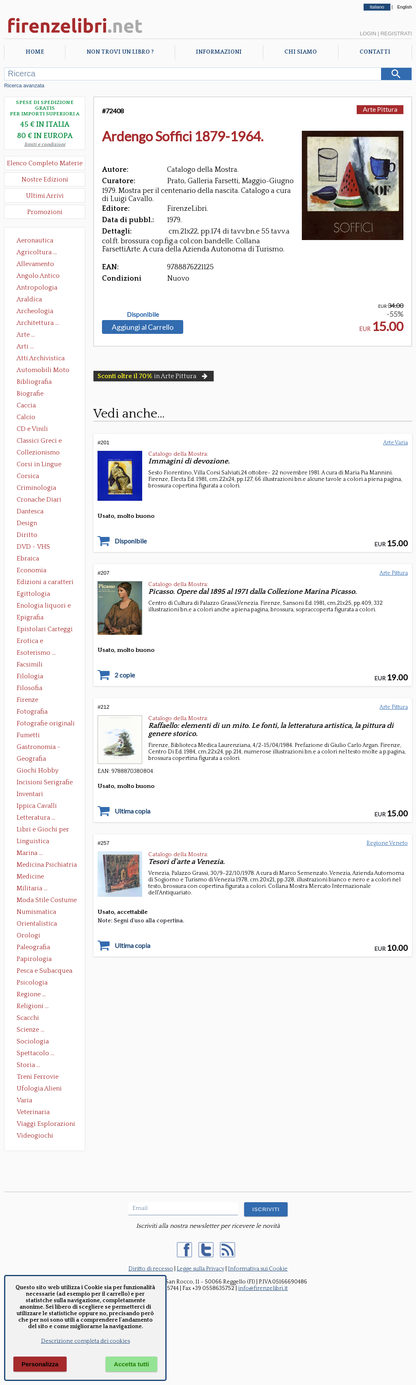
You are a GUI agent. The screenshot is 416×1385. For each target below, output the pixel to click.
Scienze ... (30, 1029)
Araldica (29, 299)
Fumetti (28, 735)
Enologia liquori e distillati (44, 606)
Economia (31, 570)
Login (368, 33)
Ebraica (28, 558)
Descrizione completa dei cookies (85, 1341)
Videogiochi (35, 1135)
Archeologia (35, 311)
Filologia (30, 676)
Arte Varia (395, 442)
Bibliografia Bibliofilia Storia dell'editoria (41, 382)
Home (35, 52)
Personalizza (40, 1364)
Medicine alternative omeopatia (33, 877)
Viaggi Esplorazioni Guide (46, 1124)
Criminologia (36, 487)
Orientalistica (37, 923)
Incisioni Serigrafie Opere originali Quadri (45, 783)
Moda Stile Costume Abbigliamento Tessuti (47, 900)
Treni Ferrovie (37, 1076)
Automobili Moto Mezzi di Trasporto (45, 370)
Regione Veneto (387, 843)
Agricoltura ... (37, 252)
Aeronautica (35, 240)
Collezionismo (38, 452)
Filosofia (29, 688)
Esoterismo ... (36, 652)
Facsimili (30, 664)
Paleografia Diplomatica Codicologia (35, 948)
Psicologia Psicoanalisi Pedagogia (34, 983)
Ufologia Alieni (39, 1088)
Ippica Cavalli (37, 805)
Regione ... (31, 994)
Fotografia (32, 711)
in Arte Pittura (153, 376)
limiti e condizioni (44, 144)
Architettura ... (38, 323)
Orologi (28, 935)
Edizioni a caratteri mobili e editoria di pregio (46, 582)
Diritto (27, 535)
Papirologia (34, 959)
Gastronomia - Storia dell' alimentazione (39, 747)
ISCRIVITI (266, 1209)
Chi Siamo (300, 52)
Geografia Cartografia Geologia (33, 759)
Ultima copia (132, 811)
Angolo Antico (38, 275)
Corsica (28, 476)
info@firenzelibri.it (263, 1288)
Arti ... (25, 346)
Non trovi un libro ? (120, 52)
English (404, 6)
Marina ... (30, 853)
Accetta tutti (131, 1364)
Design (27, 523)
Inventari (30, 794)
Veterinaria (33, 1112)
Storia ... (28, 1065)
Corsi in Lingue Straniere (39, 465)
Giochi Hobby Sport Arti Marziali (45, 771)
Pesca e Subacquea (44, 970)
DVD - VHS (33, 546)
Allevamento (35, 264)
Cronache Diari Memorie (39, 500)
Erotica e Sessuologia (34, 641)
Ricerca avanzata (24, 85)
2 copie (125, 675)
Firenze (27, 699)
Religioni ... (33, 1006)
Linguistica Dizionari (33, 841)
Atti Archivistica (41, 358)
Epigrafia (30, 617)
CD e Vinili (32, 429)
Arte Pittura (380, 109)
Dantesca (30, 511)
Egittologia (33, 593)
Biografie (30, 393)
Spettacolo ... (35, 1053)
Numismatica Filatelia (36, 912)
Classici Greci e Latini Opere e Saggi (46, 441)
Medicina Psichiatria (47, 864)
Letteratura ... (36, 817)
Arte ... (26, 334)
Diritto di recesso (150, 1269)
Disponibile (143, 314)
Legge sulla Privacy (200, 1269)
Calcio (26, 417)
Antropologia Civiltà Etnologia (41, 288)
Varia (24, 1100)
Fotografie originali (46, 723)
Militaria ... (32, 888)
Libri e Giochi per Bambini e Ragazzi (43, 830)
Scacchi (28, 1017)
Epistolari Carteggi (45, 629)
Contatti (375, 52)
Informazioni (219, 52)
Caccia (26, 405)
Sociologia (33, 1041)
